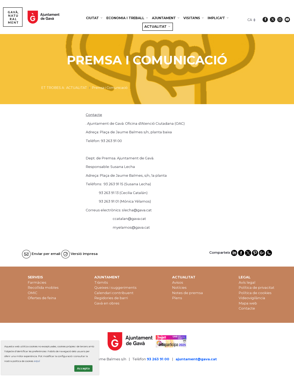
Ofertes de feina (42, 298)
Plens (177, 298)
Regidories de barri (111, 298)
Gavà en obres (106, 303)
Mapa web (248, 303)
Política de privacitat (256, 288)
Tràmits (101, 282)
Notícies (179, 288)
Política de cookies (255, 293)
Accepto (83, 368)
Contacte (247, 308)
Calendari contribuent (114, 293)
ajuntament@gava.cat (196, 359)
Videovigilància (252, 298)
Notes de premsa (187, 293)
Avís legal (247, 282)
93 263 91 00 (158, 359)
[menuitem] (94, 18)
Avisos (177, 282)
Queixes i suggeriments (115, 288)
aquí (37, 361)
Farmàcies (37, 282)
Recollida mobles (43, 288)
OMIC (32, 293)
